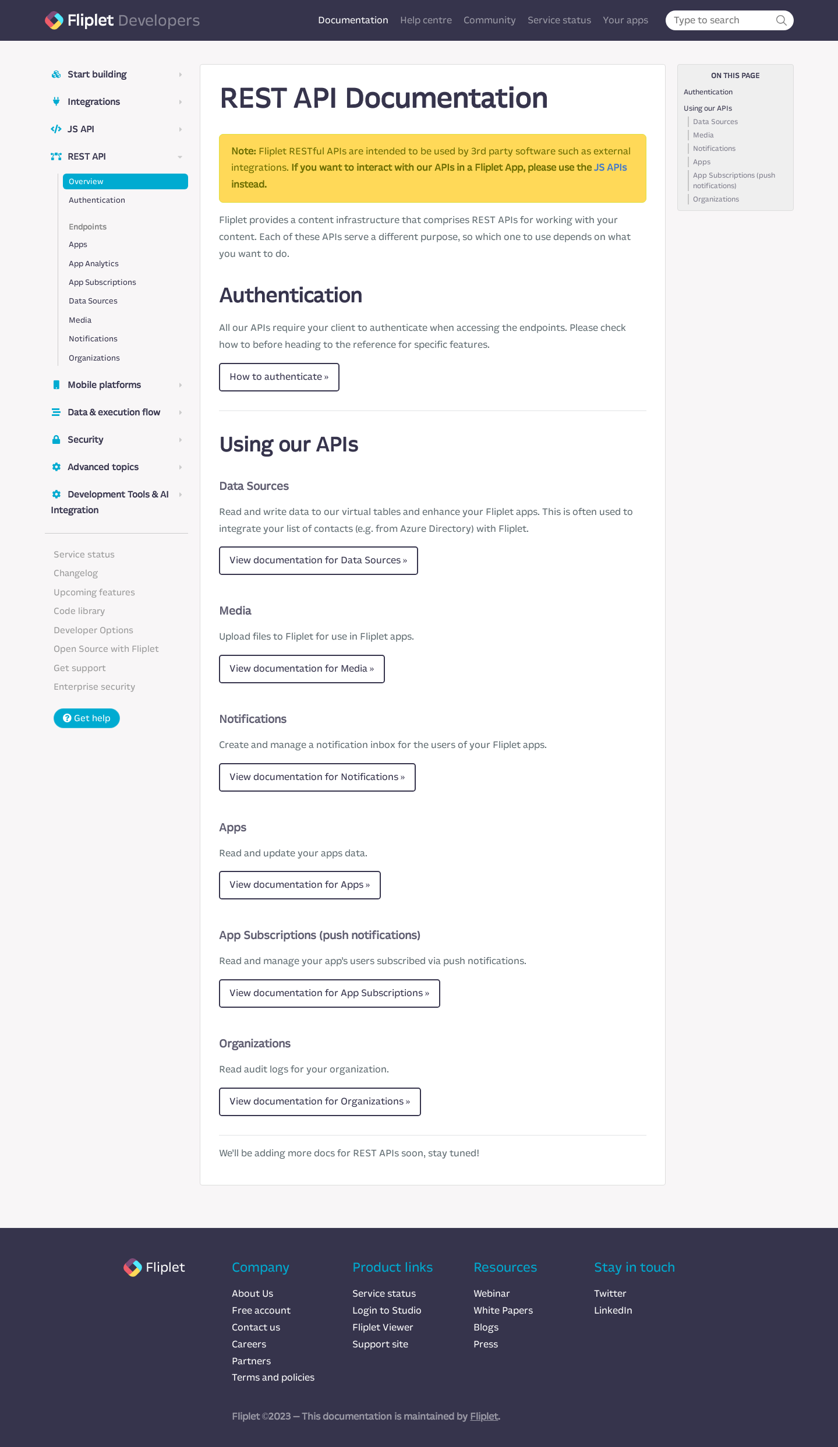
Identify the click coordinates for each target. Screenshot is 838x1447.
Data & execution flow (116, 412)
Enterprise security (94, 687)
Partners (251, 1361)
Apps (78, 244)
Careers (249, 1344)
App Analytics (94, 263)
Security (116, 440)
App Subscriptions (102, 282)
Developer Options (93, 630)
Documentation (353, 20)
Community (490, 20)
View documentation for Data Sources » (318, 560)
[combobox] (730, 20)
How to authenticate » (279, 376)
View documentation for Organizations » (320, 1101)
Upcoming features (94, 592)
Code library (79, 611)
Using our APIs (708, 108)
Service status (559, 20)
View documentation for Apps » (299, 884)
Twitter (610, 1293)
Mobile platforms (116, 385)
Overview (86, 181)
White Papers (503, 1310)
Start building (116, 74)
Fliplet (484, 1416)
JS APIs (610, 167)
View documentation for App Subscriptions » (329, 992)
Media (80, 320)
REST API (116, 156)
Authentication (97, 200)
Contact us (256, 1327)
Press (485, 1344)
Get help (87, 718)
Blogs (485, 1327)
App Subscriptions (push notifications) (734, 180)
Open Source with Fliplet (106, 649)
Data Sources (93, 301)
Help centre (426, 20)
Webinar (491, 1293)
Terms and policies (273, 1377)
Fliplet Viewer (382, 1327)
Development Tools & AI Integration (116, 502)
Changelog (76, 573)
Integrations (116, 102)
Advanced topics (116, 467)
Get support (80, 668)
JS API (116, 129)
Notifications (93, 338)
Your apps (625, 20)
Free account (261, 1310)
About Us (252, 1293)
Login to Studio (387, 1310)
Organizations (94, 358)
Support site (380, 1344)
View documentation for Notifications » (317, 776)
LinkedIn (613, 1310)
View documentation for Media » (301, 668)
